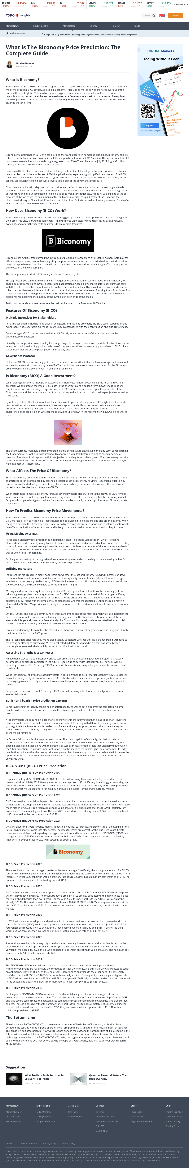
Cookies (9, 1143)
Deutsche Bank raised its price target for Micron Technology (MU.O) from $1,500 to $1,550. (81, 29)
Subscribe (175, 15)
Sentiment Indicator (105, 1116)
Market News (12, 26)
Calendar (94, 26)
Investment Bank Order (107, 1121)
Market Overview (14, 1111)
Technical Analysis (174, 1116)
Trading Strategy (43, 1111)
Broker (116, 26)
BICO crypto (34, 89)
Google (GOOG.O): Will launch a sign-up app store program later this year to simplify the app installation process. (90, 35)
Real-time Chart (75, 1116)
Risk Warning (68, 1143)
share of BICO (112, 346)
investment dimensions (50, 405)
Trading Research (43, 1116)
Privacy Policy (49, 1143)
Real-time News (13, 1116)
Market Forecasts (14, 1121)
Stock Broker (137, 1116)
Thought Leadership (45, 1121)
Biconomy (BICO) (15, 171)
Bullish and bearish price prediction (30, 700)
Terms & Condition (28, 1143)
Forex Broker (137, 1111)
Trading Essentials (174, 1111)
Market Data (69, 26)
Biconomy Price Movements (58, 510)
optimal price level (19, 972)
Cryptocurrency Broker (142, 1121)
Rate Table (73, 1111)
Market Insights (40, 26)
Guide (137, 26)
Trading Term (172, 1126)
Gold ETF (100, 1126)
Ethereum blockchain (73, 287)
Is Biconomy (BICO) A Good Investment (40, 375)
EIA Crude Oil (102, 1130)
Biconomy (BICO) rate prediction (64, 562)
